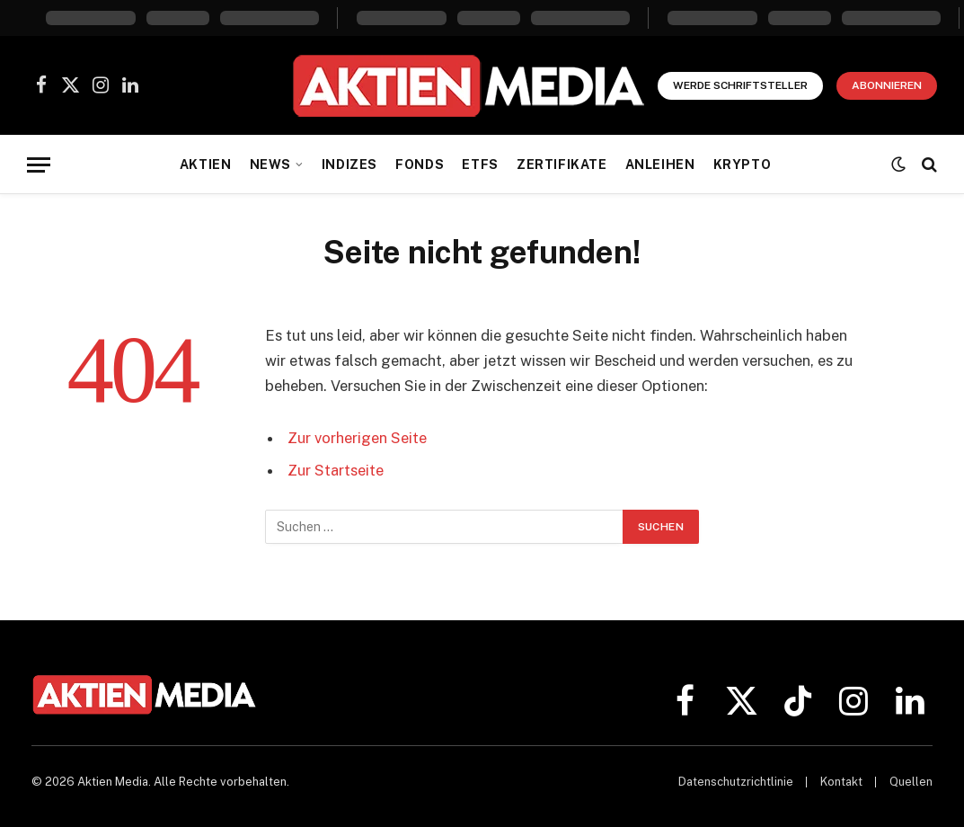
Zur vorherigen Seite (357, 438)
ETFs (480, 164)
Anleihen (660, 164)
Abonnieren (887, 85)
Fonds (419, 164)
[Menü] (38, 165)
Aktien (205, 164)
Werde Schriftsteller (740, 85)
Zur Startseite (335, 470)
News (270, 164)
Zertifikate (561, 164)
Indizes (349, 164)
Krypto (742, 164)
